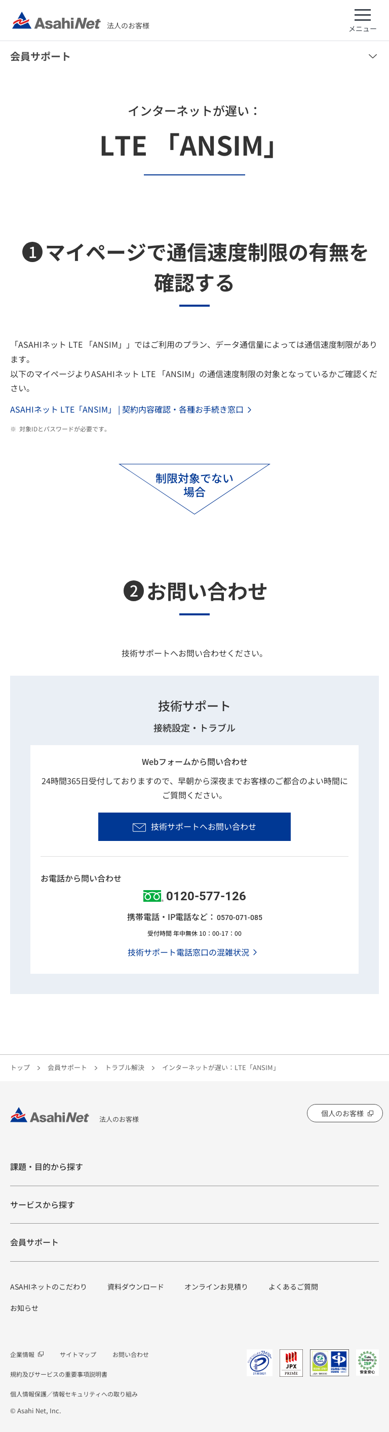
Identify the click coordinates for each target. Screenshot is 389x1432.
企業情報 (22, 1354)
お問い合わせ (130, 1354)
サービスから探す (42, 1204)
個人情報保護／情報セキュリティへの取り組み (74, 1393)
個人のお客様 (342, 1113)
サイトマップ (78, 1354)
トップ (20, 1067)
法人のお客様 (80, 20)
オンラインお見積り (216, 1286)
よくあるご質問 (293, 1286)
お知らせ (24, 1308)
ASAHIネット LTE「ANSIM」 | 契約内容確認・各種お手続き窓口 (127, 409)
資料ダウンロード (135, 1286)
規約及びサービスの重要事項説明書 (58, 1374)
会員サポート (40, 56)
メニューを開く (373, 56)
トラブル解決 (124, 1067)
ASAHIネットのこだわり (48, 1286)
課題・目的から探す (46, 1166)
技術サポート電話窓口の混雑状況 (188, 952)
